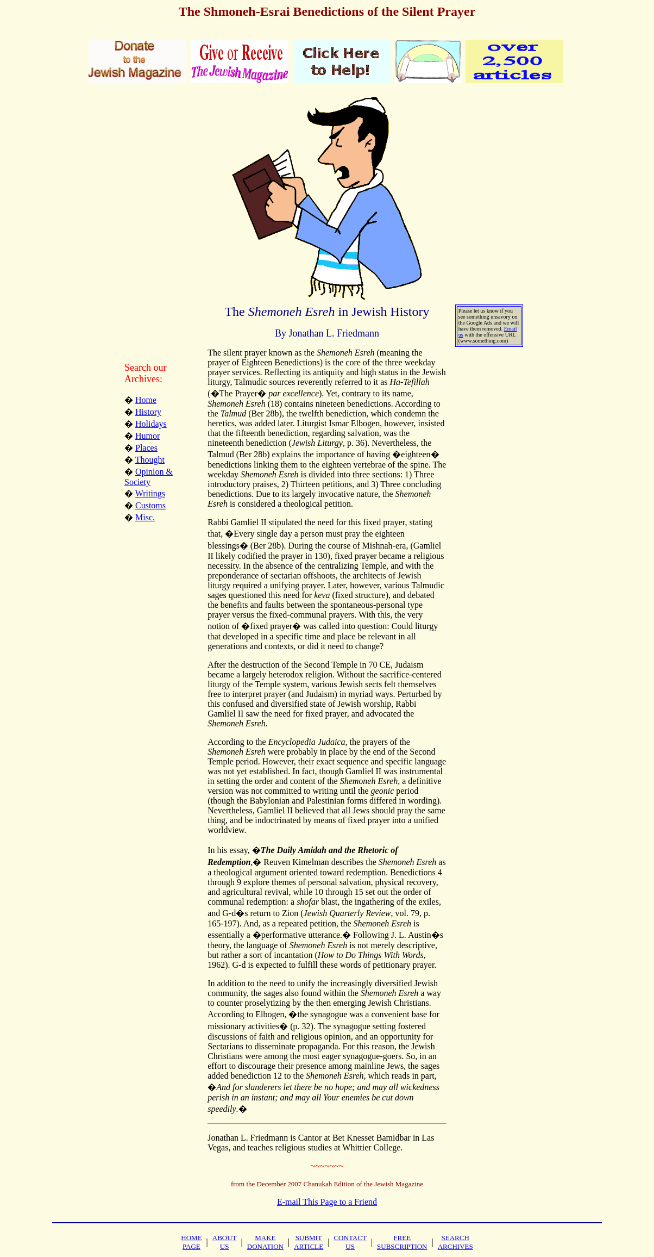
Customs (150, 505)
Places (146, 447)
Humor (147, 435)
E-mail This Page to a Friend (327, 1201)
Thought (150, 459)
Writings (150, 493)
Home (145, 400)
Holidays (151, 423)
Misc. (145, 517)
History (148, 411)
